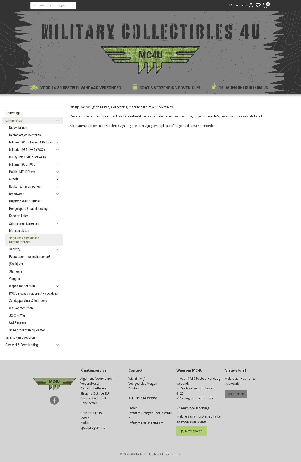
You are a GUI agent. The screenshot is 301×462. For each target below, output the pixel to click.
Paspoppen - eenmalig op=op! (29, 257)
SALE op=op (17, 323)
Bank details (89, 403)
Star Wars (15, 271)
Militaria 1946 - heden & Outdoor (34, 142)
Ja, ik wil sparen (191, 431)
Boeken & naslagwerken (34, 186)
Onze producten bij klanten (27, 330)
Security (34, 249)
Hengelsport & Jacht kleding (28, 209)
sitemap (170, 454)
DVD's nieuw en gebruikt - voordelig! (34, 293)
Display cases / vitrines (25, 201)
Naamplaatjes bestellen (25, 135)
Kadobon (86, 423)
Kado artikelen (18, 216)
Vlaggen (14, 279)
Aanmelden (236, 394)
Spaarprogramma (92, 427)
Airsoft (34, 179)
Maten (85, 418)
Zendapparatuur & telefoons (28, 301)
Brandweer (34, 194)
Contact (134, 388)
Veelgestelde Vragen (142, 383)
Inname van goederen (20, 337)
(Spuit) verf (16, 264)
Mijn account (241, 5)
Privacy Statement (93, 398)
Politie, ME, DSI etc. (34, 172)
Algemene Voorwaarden (97, 378)
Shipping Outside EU (94, 393)
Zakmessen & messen (34, 223)
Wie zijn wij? (136, 378)
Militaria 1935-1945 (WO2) (34, 150)
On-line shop (32, 120)
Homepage (13, 113)
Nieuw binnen (18, 128)
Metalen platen (19, 230)
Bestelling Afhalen (93, 388)
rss (179, 454)
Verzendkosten (90, 383)
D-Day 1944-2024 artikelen (27, 157)
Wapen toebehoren (34, 286)
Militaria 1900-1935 (34, 164)
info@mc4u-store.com (146, 423)
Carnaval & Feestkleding (32, 345)
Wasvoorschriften (21, 308)
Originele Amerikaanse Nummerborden (24, 240)
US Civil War (17, 315)
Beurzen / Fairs (91, 413)
